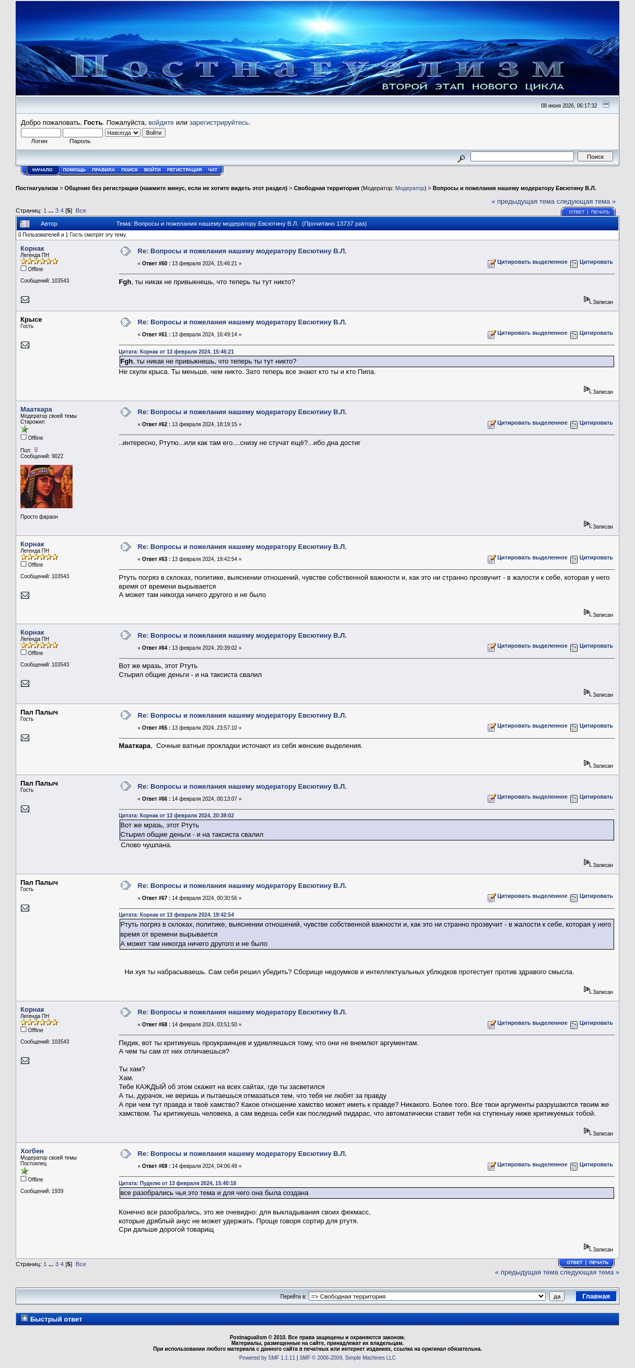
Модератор (410, 188)
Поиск (129, 169)
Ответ (577, 212)
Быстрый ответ (56, 1319)
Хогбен (32, 1151)
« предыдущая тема (523, 201)
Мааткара (36, 409)
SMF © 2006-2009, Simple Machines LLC (347, 1358)
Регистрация (184, 169)
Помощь (74, 169)
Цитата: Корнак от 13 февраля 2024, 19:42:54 (176, 915)
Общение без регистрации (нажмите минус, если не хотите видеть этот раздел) (176, 188)
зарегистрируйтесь (219, 122)
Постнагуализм (37, 188)
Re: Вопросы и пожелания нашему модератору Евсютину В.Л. (242, 251)
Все (81, 210)
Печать (600, 212)
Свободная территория (326, 188)
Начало (42, 169)
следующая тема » (586, 201)
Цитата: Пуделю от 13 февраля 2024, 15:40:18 (178, 1183)
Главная (596, 1296)
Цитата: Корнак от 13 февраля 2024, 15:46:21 (176, 352)
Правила (103, 169)
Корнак (32, 248)
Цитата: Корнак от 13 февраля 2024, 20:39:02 (176, 816)
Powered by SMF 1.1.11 (267, 1358)
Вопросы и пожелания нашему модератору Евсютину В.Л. (514, 188)
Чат (212, 169)
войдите (161, 122)
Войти (152, 169)
